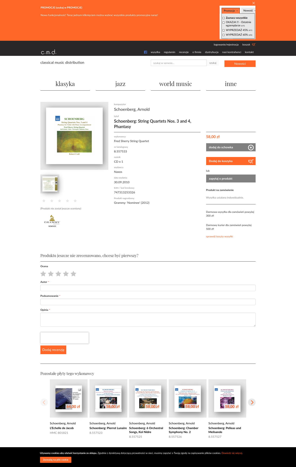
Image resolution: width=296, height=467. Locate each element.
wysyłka (155, 52)
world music (175, 83)
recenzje (184, 52)
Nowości (240, 63)
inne (231, 83)
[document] (148, 457)
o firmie (196, 52)
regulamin (169, 52)
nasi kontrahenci (231, 52)
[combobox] (179, 63)
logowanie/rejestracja (226, 44)
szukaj (212, 62)
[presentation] (64, 338)
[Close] (253, 3)
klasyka (65, 83)
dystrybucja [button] (211, 52)
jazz (120, 83)
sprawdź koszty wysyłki (219, 236)
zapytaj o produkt (221, 178)
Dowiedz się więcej (232, 453)
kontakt (249, 52)
